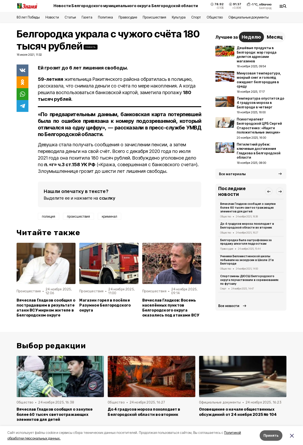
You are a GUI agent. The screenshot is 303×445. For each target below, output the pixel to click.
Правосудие (128, 17)
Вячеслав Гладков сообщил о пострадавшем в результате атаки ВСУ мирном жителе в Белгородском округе (46, 307)
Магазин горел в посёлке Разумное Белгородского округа (105, 305)
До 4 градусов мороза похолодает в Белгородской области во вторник (247, 225)
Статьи (70, 17)
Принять (271, 435)
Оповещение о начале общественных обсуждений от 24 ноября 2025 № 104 (238, 412)
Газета (87, 17)
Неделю (251, 37)
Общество (215, 17)
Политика (105, 17)
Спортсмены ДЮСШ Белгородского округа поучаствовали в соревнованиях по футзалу (249, 279)
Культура (179, 17)
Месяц (275, 37)
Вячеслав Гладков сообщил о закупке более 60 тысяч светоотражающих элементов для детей (248, 207)
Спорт (196, 17)
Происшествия (154, 17)
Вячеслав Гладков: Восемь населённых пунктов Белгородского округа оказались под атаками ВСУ (170, 307)
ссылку (107, 198)
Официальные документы (248, 17)
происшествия (78, 216)
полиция (48, 216)
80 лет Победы (28, 17)
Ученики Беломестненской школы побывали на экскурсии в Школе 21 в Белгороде (247, 260)
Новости (52, 17)
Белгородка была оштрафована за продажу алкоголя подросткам (246, 242)
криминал (109, 216)
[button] (268, 191)
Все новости (228, 306)
